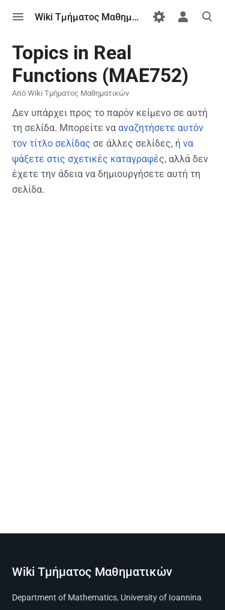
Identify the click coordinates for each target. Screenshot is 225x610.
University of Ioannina (161, 597)
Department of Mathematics (64, 597)
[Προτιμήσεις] (159, 17)
